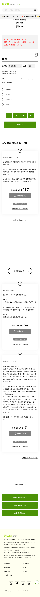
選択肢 (4, 66)
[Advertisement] (20, 242)
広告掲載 (26, 564)
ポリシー (26, 571)
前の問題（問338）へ (20, 497)
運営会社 (7, 564)
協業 (24, 567)
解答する (20, 125)
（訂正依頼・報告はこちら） (9, 73)
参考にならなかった (20, 204)
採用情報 (7, 567)
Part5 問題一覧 (20, 505)
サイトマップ (8, 575)
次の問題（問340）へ (20, 513)
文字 (24, 66)
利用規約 (7, 571)
